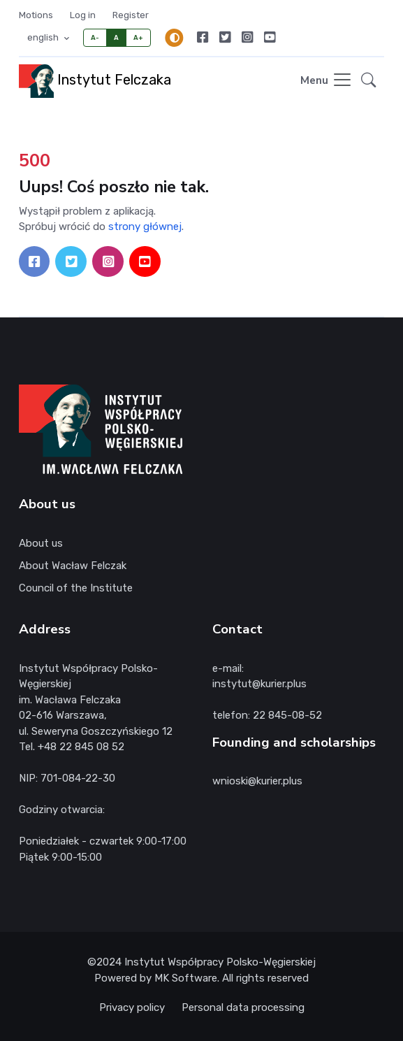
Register (130, 15)
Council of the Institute (76, 588)
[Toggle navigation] (326, 80)
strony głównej (145, 226)
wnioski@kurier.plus (257, 781)
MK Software (185, 978)
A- (95, 37)
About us (41, 543)
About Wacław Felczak (72, 565)
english (44, 37)
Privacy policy (132, 1007)
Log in (83, 15)
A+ (138, 37)
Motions (36, 15)
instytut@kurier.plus (259, 683)
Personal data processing (243, 1007)
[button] (368, 81)
